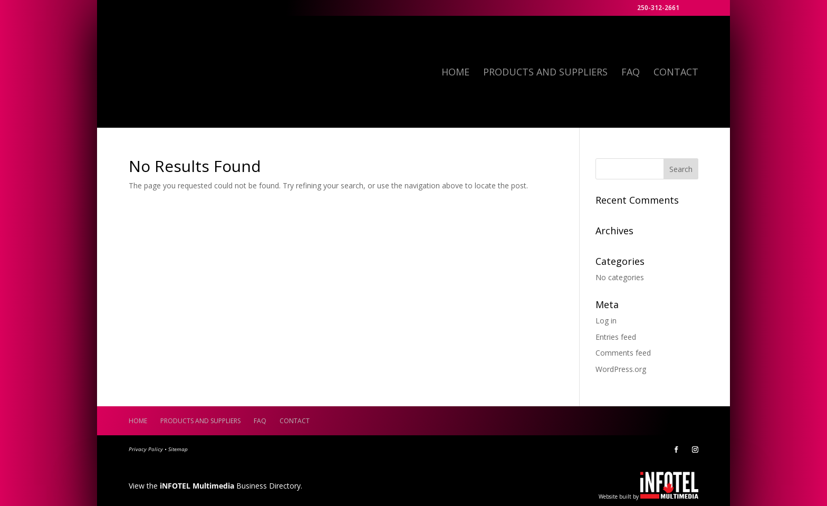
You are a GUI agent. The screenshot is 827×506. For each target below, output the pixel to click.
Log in (606, 321)
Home (455, 73)
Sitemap (178, 449)
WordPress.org (620, 369)
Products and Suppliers (545, 73)
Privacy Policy (146, 449)
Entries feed (615, 337)
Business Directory (230, 486)
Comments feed (623, 353)
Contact (675, 73)
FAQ (630, 73)
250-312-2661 (658, 8)
